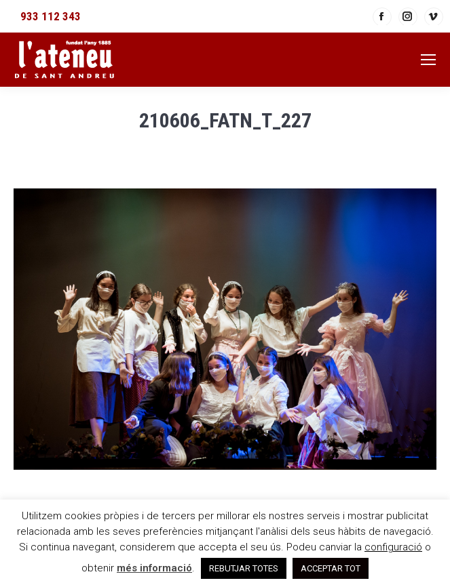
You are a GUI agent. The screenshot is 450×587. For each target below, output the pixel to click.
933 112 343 (50, 16)
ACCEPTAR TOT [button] (330, 568)
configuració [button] (393, 547)
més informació (154, 568)
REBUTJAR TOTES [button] (243, 568)
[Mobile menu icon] (428, 60)
